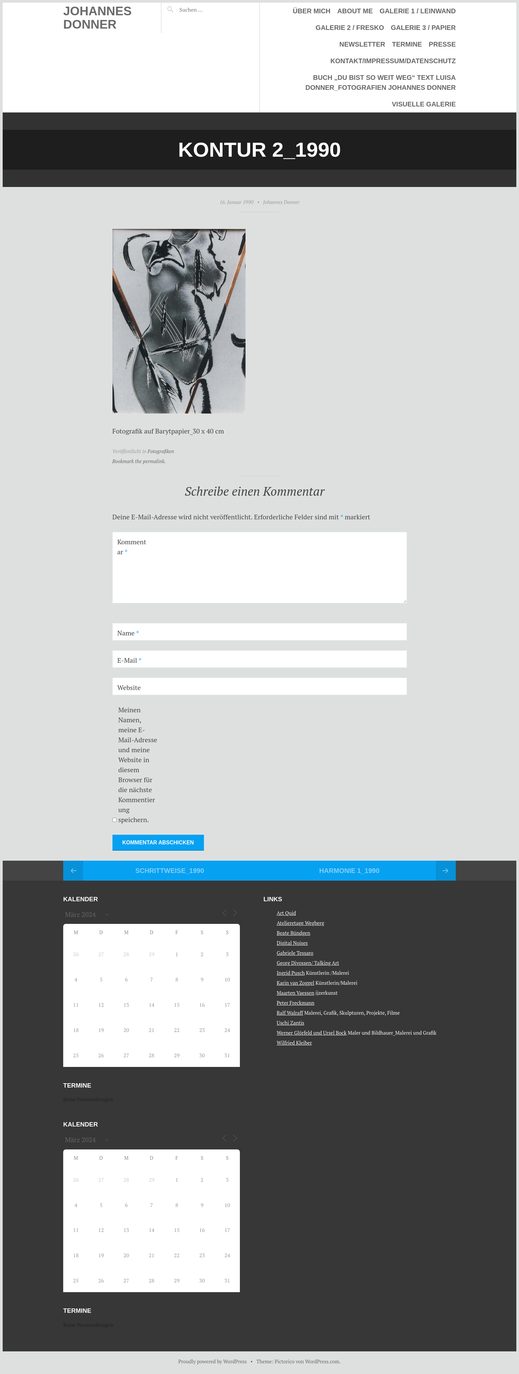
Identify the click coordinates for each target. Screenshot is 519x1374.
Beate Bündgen (293, 933)
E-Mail (129, 660)
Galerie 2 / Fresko (350, 27)
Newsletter (362, 44)
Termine (407, 44)
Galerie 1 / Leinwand (418, 11)
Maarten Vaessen (295, 992)
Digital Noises (292, 943)
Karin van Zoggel (295, 982)
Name (128, 632)
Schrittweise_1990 (169, 870)
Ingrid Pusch (291, 972)
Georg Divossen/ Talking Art (308, 962)
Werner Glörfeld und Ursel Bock (312, 1032)
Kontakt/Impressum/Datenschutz (393, 61)
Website (129, 687)
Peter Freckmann (295, 1002)
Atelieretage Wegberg (300, 923)
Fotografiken (161, 451)
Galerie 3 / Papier (423, 27)
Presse (442, 44)
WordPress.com (322, 1361)
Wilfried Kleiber (294, 1042)
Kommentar (131, 546)
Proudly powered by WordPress (212, 1361)
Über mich (311, 11)
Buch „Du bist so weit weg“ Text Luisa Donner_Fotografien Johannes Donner (380, 82)
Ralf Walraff (290, 1012)
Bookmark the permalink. (139, 461)
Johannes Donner (97, 17)
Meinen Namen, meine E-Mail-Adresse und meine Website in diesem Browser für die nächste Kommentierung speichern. (137, 764)
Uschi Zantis (290, 1022)
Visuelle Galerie (424, 104)
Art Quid (286, 913)
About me (355, 11)
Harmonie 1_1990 (349, 870)
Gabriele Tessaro (295, 952)
